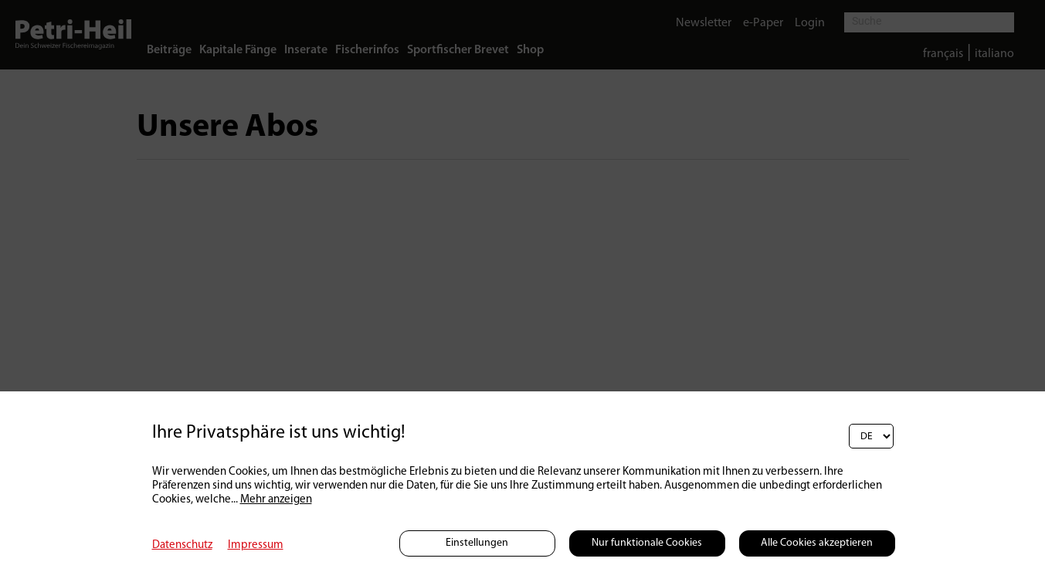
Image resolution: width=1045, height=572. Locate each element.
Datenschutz (182, 545)
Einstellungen (477, 543)
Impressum (255, 545)
